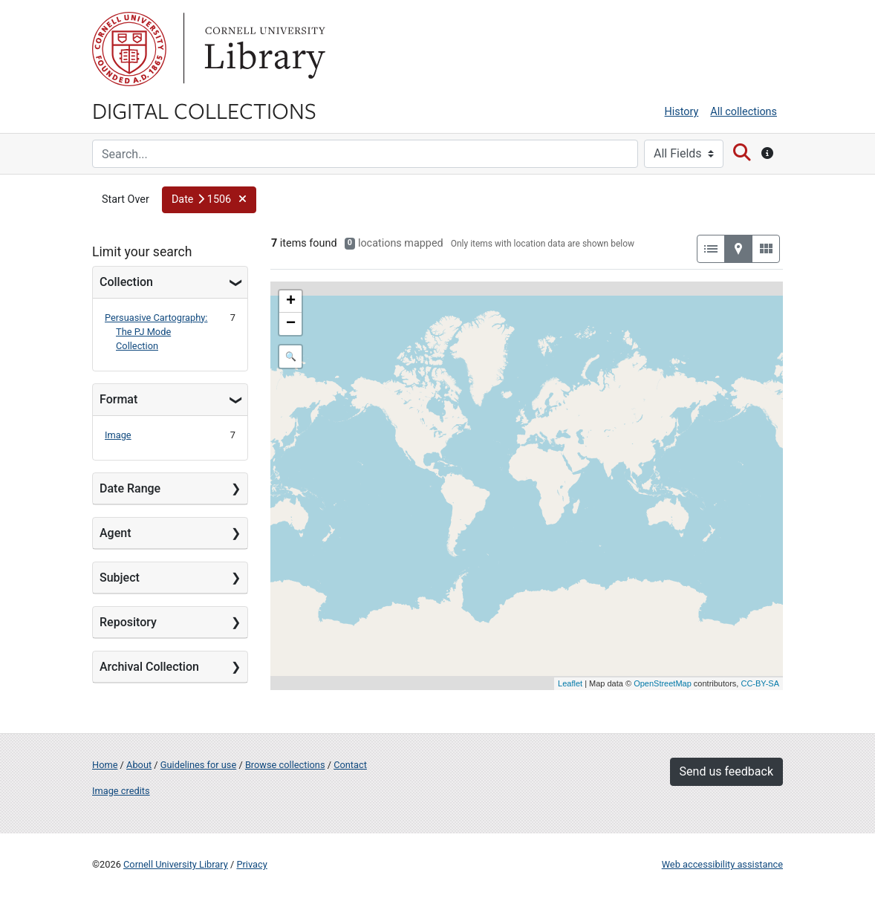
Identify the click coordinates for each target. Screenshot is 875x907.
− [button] (291, 324)
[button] (209, 199)
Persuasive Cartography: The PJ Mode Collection (156, 331)
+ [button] (291, 301)
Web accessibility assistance (722, 864)
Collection (126, 282)
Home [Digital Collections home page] (104, 764)
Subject (120, 577)
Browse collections (285, 764)
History (682, 111)
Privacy (251, 864)
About (139, 764)
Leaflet (570, 683)
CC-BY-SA (760, 683)
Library (263, 49)
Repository (128, 622)
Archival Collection (149, 667)
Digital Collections (204, 110)
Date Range (130, 488)
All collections (743, 111)
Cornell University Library (175, 864)
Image (118, 435)
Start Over (125, 199)
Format (118, 399)
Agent (115, 533)
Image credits (121, 790)
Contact (350, 764)
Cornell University (129, 49)
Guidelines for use (198, 764)
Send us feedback (726, 771)
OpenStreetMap (663, 683)
